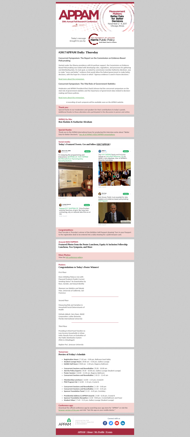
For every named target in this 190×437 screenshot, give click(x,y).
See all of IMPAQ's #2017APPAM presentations (97, 134)
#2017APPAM (103, 144)
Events (109, 432)
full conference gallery (74, 257)
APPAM (81, 432)
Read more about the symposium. (71, 79)
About (90, 432)
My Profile (99, 432)
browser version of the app (69, 410)
